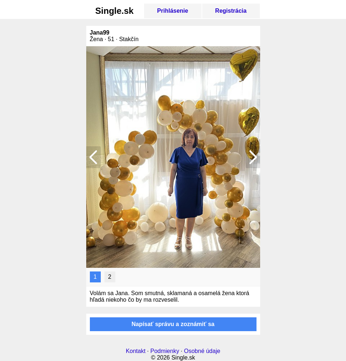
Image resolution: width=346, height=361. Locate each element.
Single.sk (114, 11)
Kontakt (136, 351)
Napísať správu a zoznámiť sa (173, 324)
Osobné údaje (202, 351)
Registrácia (230, 11)
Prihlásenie (172, 11)
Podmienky (164, 351)
